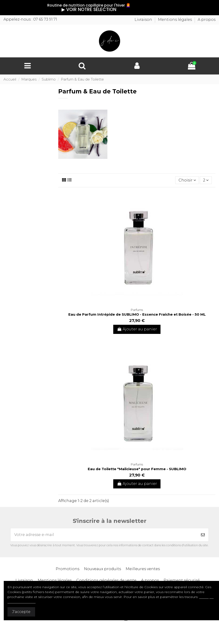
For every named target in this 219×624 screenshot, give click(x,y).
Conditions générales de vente (106, 580)
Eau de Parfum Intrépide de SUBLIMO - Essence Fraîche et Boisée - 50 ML (137, 314)
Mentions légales (175, 19)
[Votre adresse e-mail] (104, 534)
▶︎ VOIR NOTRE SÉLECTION (63, 9)
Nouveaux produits (102, 569)
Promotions (67, 569)
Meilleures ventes (143, 569)
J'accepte (21, 611)
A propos (206, 19)
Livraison (144, 19)
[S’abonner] (202, 534)
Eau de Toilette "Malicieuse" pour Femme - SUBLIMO (137, 469)
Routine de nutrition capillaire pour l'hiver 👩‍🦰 (63, 5)
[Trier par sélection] (187, 180)
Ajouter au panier (137, 329)
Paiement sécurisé (182, 580)
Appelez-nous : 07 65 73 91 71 (30, 19)
